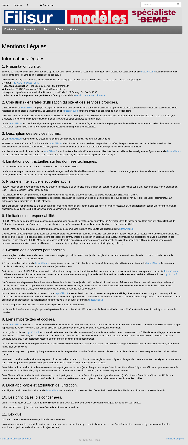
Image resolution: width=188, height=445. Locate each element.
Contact (74, 29)
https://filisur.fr (148, 71)
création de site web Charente (90, 95)
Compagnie (31, 29)
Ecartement (11, 29)
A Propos (60, 29)
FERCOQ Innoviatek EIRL (26, 82)
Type (47, 29)
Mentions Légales (175, 438)
